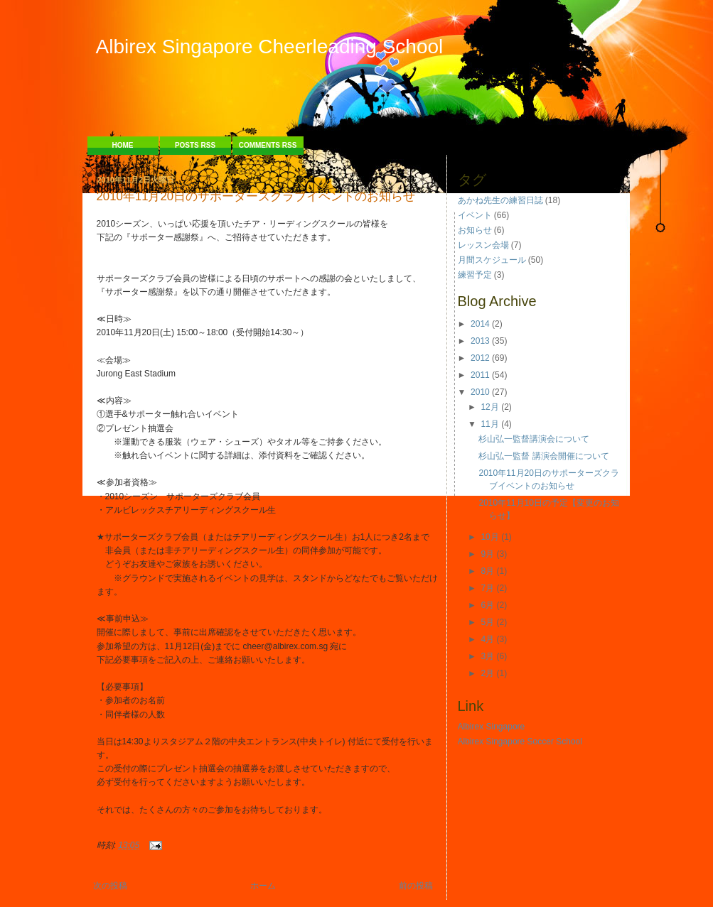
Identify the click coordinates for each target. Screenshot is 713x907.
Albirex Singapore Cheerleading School (270, 47)
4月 (487, 639)
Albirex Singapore (491, 727)
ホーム (263, 886)
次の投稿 (110, 886)
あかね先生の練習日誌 (500, 200)
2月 (487, 673)
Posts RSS (195, 145)
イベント (475, 215)
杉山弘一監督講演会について (533, 439)
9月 (487, 554)
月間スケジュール (492, 260)
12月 (489, 407)
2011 (480, 375)
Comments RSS (268, 145)
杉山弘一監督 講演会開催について (543, 456)
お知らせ (475, 230)
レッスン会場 (483, 245)
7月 (487, 588)
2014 (480, 324)
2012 (480, 358)
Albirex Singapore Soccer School (520, 741)
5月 (487, 622)
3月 (487, 656)
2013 (480, 341)
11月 (489, 424)
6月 (487, 605)
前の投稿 (416, 886)
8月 (487, 571)
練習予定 (475, 275)
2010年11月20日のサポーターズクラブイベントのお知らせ (256, 197)
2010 (480, 392)
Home (123, 145)
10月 (489, 537)
